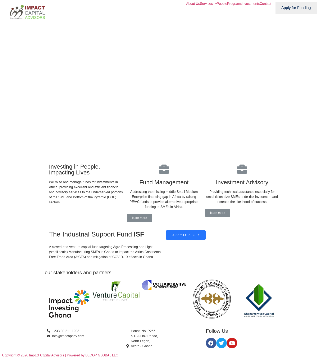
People (222, 3)
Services (208, 3)
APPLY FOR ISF (185, 235)
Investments (251, 3)
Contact (265, 3)
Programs (234, 3)
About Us (193, 3)
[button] (139, 218)
